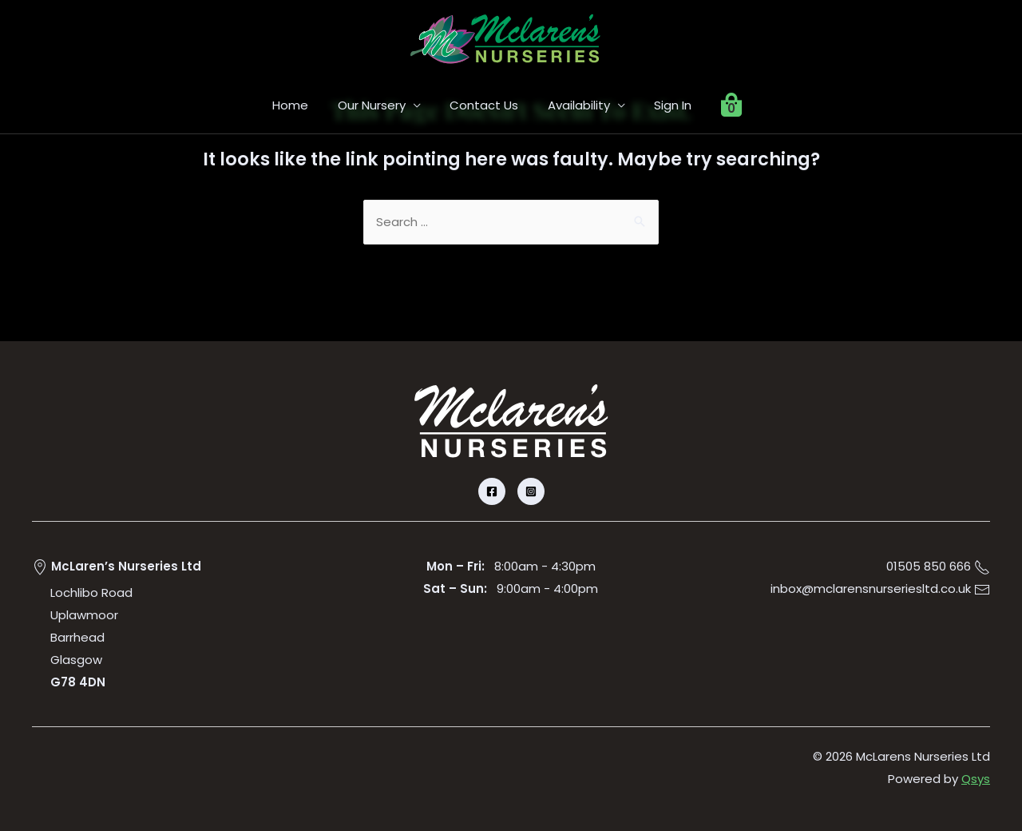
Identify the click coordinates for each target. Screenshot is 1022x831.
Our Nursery (380, 105)
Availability (576, 105)
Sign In (665, 105)
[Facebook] (491, 492)
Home (304, 105)
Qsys (975, 779)
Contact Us (487, 105)
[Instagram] (531, 492)
